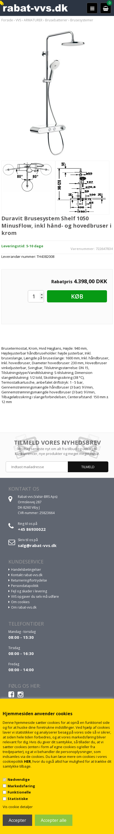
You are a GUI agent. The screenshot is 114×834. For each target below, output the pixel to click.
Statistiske (18, 798)
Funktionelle (19, 792)
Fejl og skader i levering (29, 591)
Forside (7, 20)
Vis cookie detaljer (18, 806)
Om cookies (20, 602)
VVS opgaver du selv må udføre (35, 596)
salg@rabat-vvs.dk (37, 545)
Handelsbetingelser (26, 569)
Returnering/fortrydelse (29, 580)
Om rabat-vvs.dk (23, 607)
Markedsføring (21, 786)
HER (27, 761)
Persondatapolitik (24, 585)
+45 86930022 (32, 529)
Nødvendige (19, 779)
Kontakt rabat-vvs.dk (26, 575)
